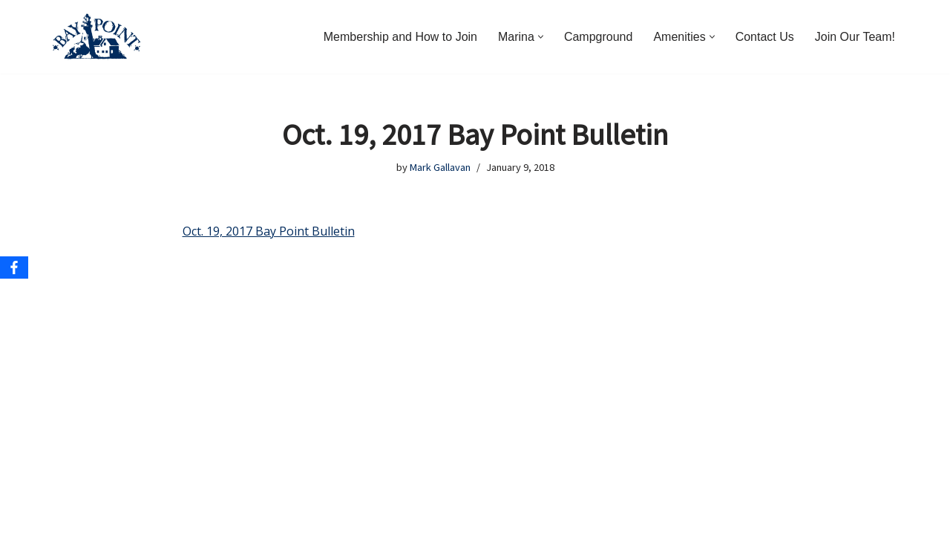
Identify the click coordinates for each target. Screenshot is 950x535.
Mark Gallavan (440, 167)
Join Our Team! (855, 36)
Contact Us (765, 36)
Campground (598, 36)
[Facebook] (14, 267)
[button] (540, 36)
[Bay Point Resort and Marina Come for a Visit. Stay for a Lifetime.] (96, 36)
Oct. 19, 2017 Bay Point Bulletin (269, 231)
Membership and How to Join (400, 36)
